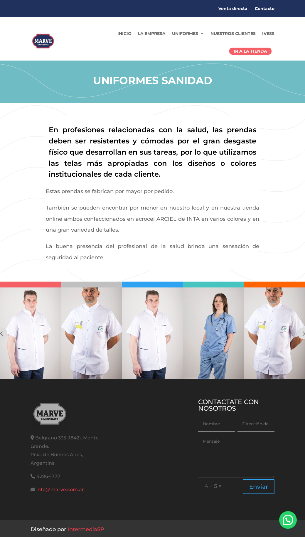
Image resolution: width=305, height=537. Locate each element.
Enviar (258, 486)
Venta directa (232, 8)
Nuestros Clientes (233, 33)
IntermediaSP (86, 529)
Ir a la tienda (250, 51)
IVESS (268, 33)
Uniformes (185, 33)
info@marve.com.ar (60, 489)
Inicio (124, 33)
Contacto (264, 8)
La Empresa (152, 33)
